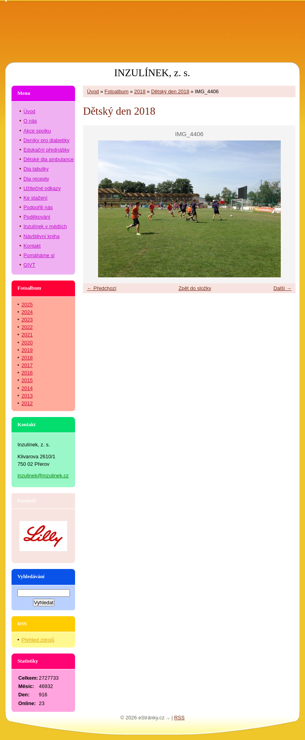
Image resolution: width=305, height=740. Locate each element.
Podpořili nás (38, 207)
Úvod (93, 91)
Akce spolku (37, 131)
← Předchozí (101, 288)
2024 (27, 312)
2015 (27, 380)
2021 (27, 335)
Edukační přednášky (46, 150)
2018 (139, 91)
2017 (27, 365)
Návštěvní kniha (41, 236)
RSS (179, 718)
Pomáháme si (38, 255)
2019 (27, 350)
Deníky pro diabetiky (46, 140)
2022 (27, 327)
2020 (27, 343)
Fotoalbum (116, 91)
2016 (27, 373)
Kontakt (32, 246)
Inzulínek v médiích (45, 226)
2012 (27, 403)
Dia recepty (36, 179)
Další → (282, 288)
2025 (27, 305)
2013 (27, 396)
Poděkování (36, 217)
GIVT (29, 265)
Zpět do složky (194, 288)
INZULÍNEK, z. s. (152, 73)
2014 (27, 388)
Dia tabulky (35, 169)
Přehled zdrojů (37, 640)
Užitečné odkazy (42, 188)
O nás (30, 121)
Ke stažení (35, 198)
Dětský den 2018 (170, 91)
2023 (27, 320)
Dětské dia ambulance (48, 159)
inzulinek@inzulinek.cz (43, 476)
